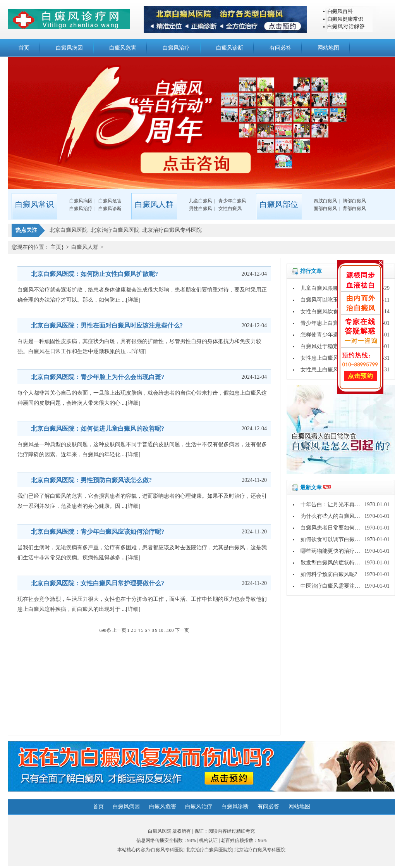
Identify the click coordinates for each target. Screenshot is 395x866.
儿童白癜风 (200, 201)
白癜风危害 (122, 48)
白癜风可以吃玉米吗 (325, 300)
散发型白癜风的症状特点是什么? (340, 563)
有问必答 (280, 48)
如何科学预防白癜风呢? (329, 574)
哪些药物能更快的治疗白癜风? (337, 551)
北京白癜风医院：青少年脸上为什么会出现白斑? (97, 377)
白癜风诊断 (229, 48)
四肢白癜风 (325, 201)
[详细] (133, 300)
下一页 (182, 630)
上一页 (119, 630)
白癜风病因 (69, 48)
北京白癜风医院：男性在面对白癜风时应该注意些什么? (107, 325)
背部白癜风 (354, 208)
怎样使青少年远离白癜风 (330, 335)
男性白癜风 (200, 208)
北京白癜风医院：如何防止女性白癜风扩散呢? (94, 274)
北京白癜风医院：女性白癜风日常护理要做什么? (97, 583)
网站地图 (328, 48)
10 (161, 630)
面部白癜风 (325, 208)
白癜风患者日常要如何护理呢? (337, 528)
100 (170, 630)
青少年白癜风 (232, 201)
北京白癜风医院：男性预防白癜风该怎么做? (91, 480)
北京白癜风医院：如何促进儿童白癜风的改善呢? (97, 428)
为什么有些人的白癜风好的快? (337, 516)
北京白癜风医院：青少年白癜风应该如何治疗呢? (97, 531)
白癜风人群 (84, 247)
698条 (105, 630)
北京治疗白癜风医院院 (209, 849)
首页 (24, 48)
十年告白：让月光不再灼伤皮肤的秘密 (347, 504)
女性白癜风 (230, 208)
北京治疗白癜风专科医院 (259, 849)
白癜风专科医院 (167, 849)
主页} (57, 247)
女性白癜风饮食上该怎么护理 (336, 311)
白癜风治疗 (176, 48)
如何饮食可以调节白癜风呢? (334, 539)
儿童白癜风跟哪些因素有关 (333, 288)
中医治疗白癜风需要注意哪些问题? (342, 586)
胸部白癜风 (354, 201)
